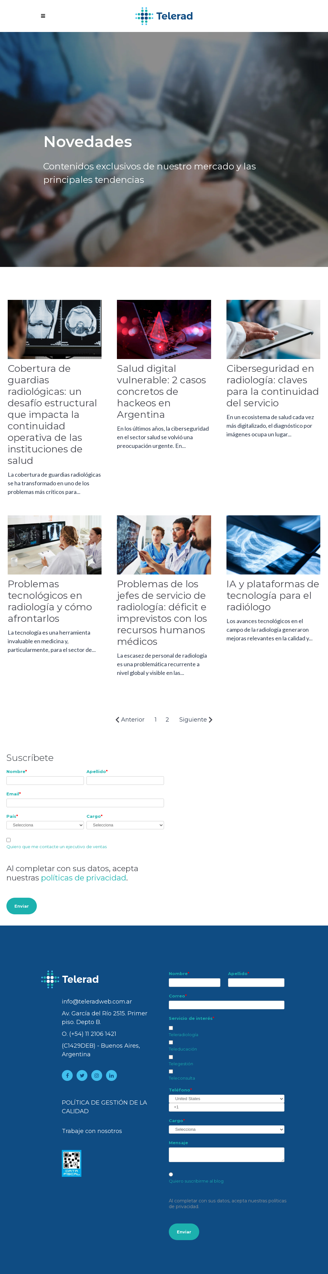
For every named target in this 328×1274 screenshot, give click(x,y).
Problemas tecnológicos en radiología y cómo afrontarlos (50, 601)
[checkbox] (226, 1052)
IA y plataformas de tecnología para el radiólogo (272, 595)
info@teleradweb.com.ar (97, 1001)
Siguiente (196, 719)
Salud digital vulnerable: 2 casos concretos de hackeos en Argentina (161, 391)
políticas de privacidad (83, 877)
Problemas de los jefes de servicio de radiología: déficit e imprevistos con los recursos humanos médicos (162, 612)
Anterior (129, 719)
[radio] (226, 1178)
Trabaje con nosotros (92, 1131)
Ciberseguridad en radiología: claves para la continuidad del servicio (272, 386)
